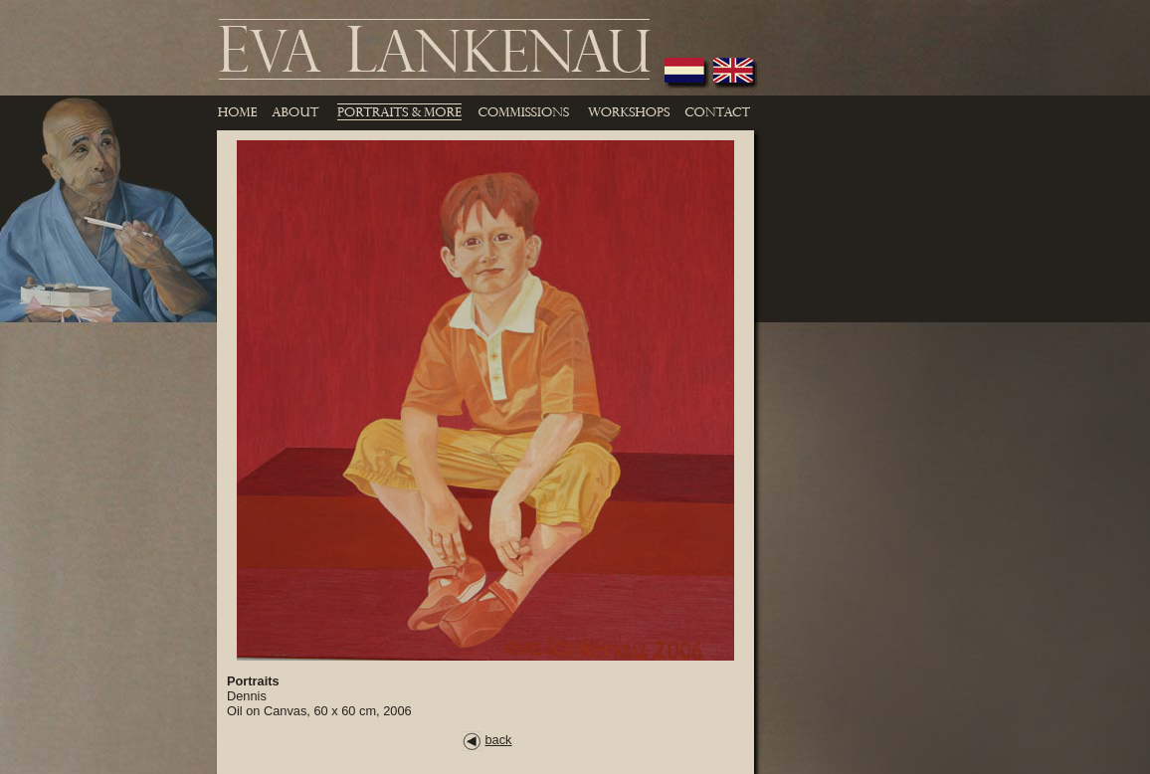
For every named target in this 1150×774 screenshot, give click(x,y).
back (486, 739)
